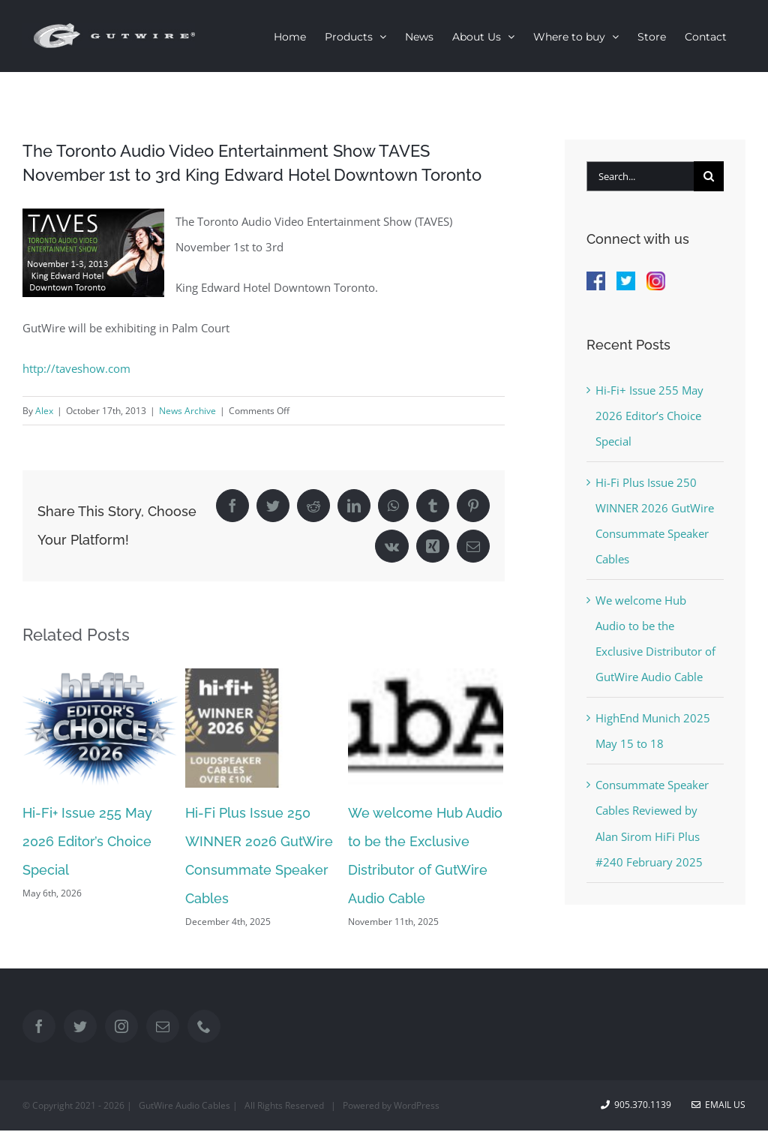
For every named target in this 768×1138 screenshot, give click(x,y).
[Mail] (162, 1026)
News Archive (187, 410)
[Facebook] (39, 1026)
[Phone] (204, 1026)
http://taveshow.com (76, 368)
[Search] (709, 176)
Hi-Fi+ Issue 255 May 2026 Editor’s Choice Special (87, 841)
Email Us (719, 1104)
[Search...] (640, 176)
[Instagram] (121, 1026)
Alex (44, 410)
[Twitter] (80, 1026)
